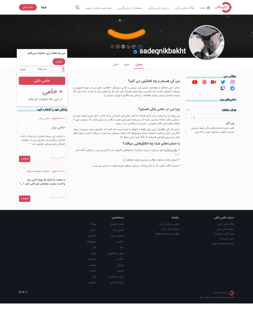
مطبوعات (91, 265)
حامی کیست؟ (227, 262)
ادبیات (93, 254)
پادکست (92, 283)
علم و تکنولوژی (116, 277)
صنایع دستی (117, 260)
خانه (205, 8)
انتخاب (25, 171)
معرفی (139, 64)
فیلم (93, 277)
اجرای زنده (118, 254)
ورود (43, 7)
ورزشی (120, 289)
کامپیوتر (92, 260)
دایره (126, 64)
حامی (115, 64)
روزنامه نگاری (117, 306)
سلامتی (120, 283)
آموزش (92, 306)
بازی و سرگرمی (116, 300)
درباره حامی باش (158, 8)
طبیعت (92, 289)
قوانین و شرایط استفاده (167, 258)
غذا (122, 271)
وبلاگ (93, 248)
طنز (94, 271)
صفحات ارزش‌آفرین (130, 8)
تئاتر (94, 300)
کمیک (93, 295)
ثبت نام (28, 7)
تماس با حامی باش (169, 248)
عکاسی (120, 265)
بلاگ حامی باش (184, 8)
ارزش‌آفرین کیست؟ (224, 258)
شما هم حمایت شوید (98, 8)
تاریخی (120, 295)
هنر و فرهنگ (117, 248)
